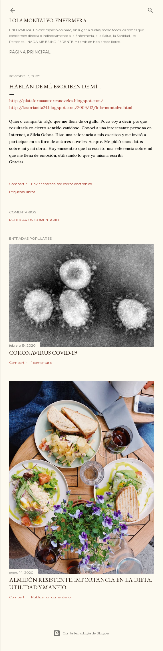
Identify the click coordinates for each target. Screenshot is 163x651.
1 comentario (41, 362)
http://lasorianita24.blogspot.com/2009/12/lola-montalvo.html (70, 107)
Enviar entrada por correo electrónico (61, 184)
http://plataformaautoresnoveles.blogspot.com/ (56, 100)
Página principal (30, 52)
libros (30, 192)
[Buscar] (150, 9)
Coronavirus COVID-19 (43, 352)
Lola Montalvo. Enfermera (47, 20)
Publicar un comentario (34, 220)
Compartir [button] (18, 184)
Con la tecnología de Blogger (81, 633)
